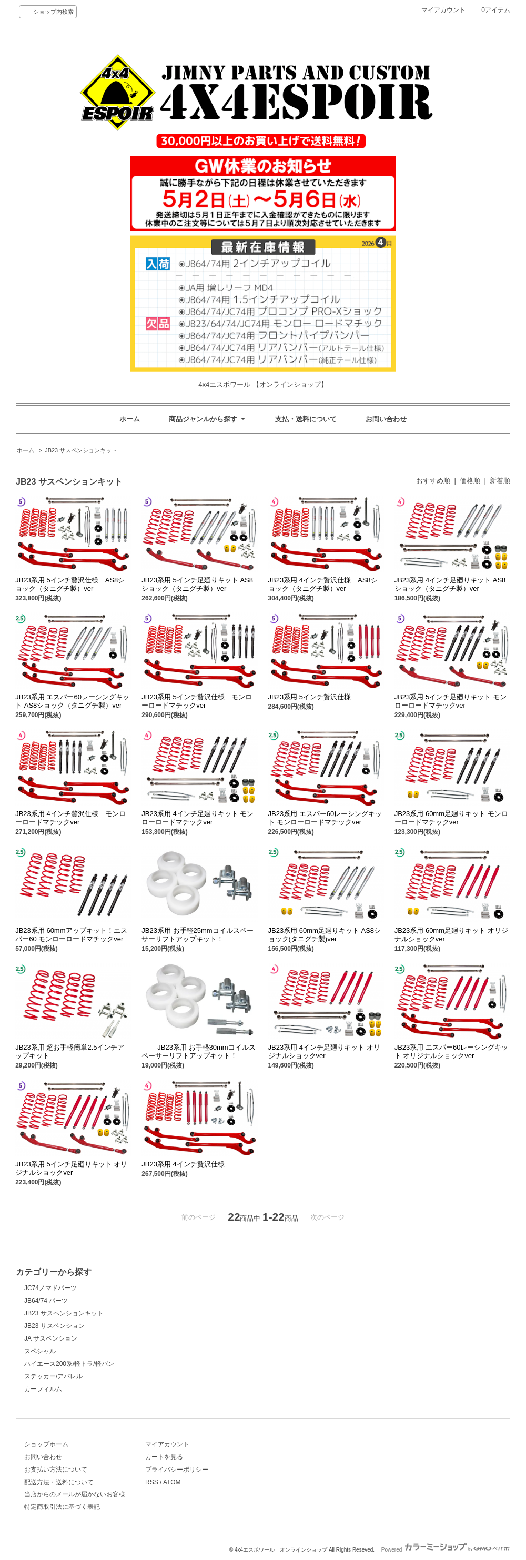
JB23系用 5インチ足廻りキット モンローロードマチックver (450, 701)
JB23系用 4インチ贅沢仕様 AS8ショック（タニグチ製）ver (323, 584)
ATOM (172, 1482)
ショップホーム (46, 1444)
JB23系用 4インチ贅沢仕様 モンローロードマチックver (70, 818)
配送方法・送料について (59, 1482)
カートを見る (164, 1457)
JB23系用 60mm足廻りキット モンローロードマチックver (451, 818)
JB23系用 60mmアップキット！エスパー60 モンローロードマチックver (71, 935)
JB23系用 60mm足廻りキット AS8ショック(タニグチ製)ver (324, 935)
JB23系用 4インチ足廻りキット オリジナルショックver (324, 1051)
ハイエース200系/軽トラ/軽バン (69, 1363)
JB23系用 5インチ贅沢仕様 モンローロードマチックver (196, 701)
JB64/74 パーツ (46, 1300)
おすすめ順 (433, 481)
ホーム (129, 419)
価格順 (470, 481)
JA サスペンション (50, 1338)
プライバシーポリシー (176, 1469)
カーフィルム (43, 1389)
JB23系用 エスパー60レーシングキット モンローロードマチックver (325, 818)
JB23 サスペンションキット (81, 450)
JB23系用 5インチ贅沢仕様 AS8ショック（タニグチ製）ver (70, 584)
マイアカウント (443, 10)
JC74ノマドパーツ (50, 1288)
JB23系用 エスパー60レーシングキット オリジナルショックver (451, 1051)
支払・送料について (306, 419)
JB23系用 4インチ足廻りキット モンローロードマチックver (197, 818)
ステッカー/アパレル (53, 1376)
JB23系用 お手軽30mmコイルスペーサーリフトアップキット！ (198, 1051)
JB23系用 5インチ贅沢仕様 (309, 697)
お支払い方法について (55, 1469)
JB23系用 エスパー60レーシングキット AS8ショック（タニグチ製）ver (72, 701)
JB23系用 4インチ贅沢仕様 (182, 1164)
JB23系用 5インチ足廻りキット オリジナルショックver (71, 1168)
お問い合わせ (386, 419)
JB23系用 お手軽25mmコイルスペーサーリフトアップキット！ (197, 935)
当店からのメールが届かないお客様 (74, 1494)
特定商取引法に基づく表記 (62, 1507)
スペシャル (40, 1351)
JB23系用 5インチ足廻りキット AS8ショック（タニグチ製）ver (197, 584)
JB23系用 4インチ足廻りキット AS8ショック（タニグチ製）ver (450, 584)
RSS (151, 1482)
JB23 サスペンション (54, 1326)
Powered (445, 1550)
